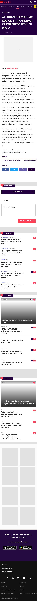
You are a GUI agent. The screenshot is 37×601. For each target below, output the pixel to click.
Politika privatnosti (7, 593)
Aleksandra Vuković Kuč (12, 160)
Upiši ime (4, 201)
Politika (8, 12)
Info (3, 12)
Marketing (23, 583)
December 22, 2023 (20, 152)
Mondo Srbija (7, 568)
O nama (3, 583)
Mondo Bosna (7, 572)
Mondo (4, 564)
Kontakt (22, 586)
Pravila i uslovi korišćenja (28, 593)
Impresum (4, 586)
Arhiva (22, 590)
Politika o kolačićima (8, 590)
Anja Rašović (10, 68)
